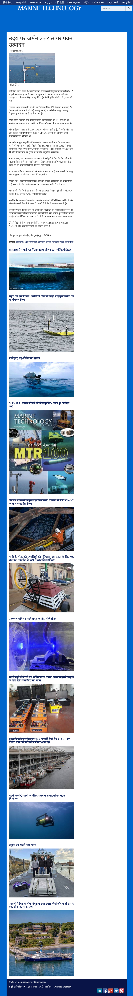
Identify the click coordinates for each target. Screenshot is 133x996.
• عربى (48, 2)
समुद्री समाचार (31, 987)
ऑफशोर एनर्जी (30, 242)
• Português (73, 2)
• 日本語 (60, 2)
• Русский (113, 2)
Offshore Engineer (62, 987)
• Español (21, 2)
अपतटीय (19, 242)
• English (126, 2)
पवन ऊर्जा (69, 242)
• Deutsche (35, 2)
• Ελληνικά (98, 2)
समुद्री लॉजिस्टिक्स (16, 987)
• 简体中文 (7, 2)
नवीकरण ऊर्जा (58, 242)
